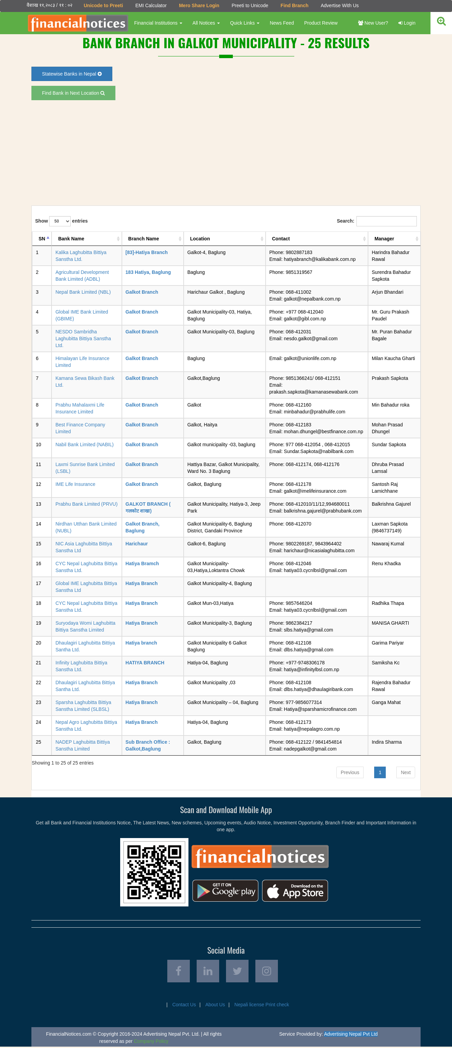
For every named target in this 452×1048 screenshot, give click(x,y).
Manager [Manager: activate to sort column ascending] (384, 238)
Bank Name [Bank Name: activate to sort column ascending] (71, 238)
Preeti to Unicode (249, 5)
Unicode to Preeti (103, 5)
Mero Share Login (199, 5)
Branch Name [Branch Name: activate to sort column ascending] (143, 238)
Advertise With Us (339, 5)
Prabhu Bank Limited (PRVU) (86, 504)
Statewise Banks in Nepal (72, 74)
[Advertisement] (226, 153)
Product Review (320, 23)
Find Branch (294, 5)
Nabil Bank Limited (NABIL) (84, 444)
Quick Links (244, 23)
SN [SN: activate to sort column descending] (42, 238)
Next (406, 772)
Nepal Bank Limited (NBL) (83, 292)
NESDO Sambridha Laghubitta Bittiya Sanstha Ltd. (83, 338)
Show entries (61, 221)
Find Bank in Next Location (73, 93)
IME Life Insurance (75, 484)
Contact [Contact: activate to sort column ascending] (281, 238)
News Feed (281, 23)
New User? (373, 23)
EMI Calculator (150, 5)
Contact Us (184, 1006)
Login (406, 23)
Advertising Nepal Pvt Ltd (351, 1035)
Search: (377, 221)
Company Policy (151, 1042)
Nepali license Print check (262, 1006)
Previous (350, 772)
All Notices (206, 23)
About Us (215, 1006)
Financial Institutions (158, 23)
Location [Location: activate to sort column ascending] (200, 238)
